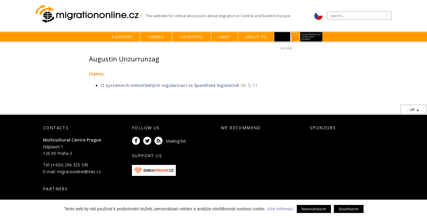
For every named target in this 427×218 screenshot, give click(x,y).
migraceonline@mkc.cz (79, 171)
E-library (122, 36)
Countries (191, 36)
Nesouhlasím (314, 209)
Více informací (280, 208)
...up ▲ (413, 110)
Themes (156, 36)
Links (224, 36)
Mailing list (176, 141)
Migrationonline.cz (88, 14)
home (286, 48)
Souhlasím (349, 209)
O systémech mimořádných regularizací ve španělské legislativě (170, 85)
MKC (307, 36)
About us (256, 36)
